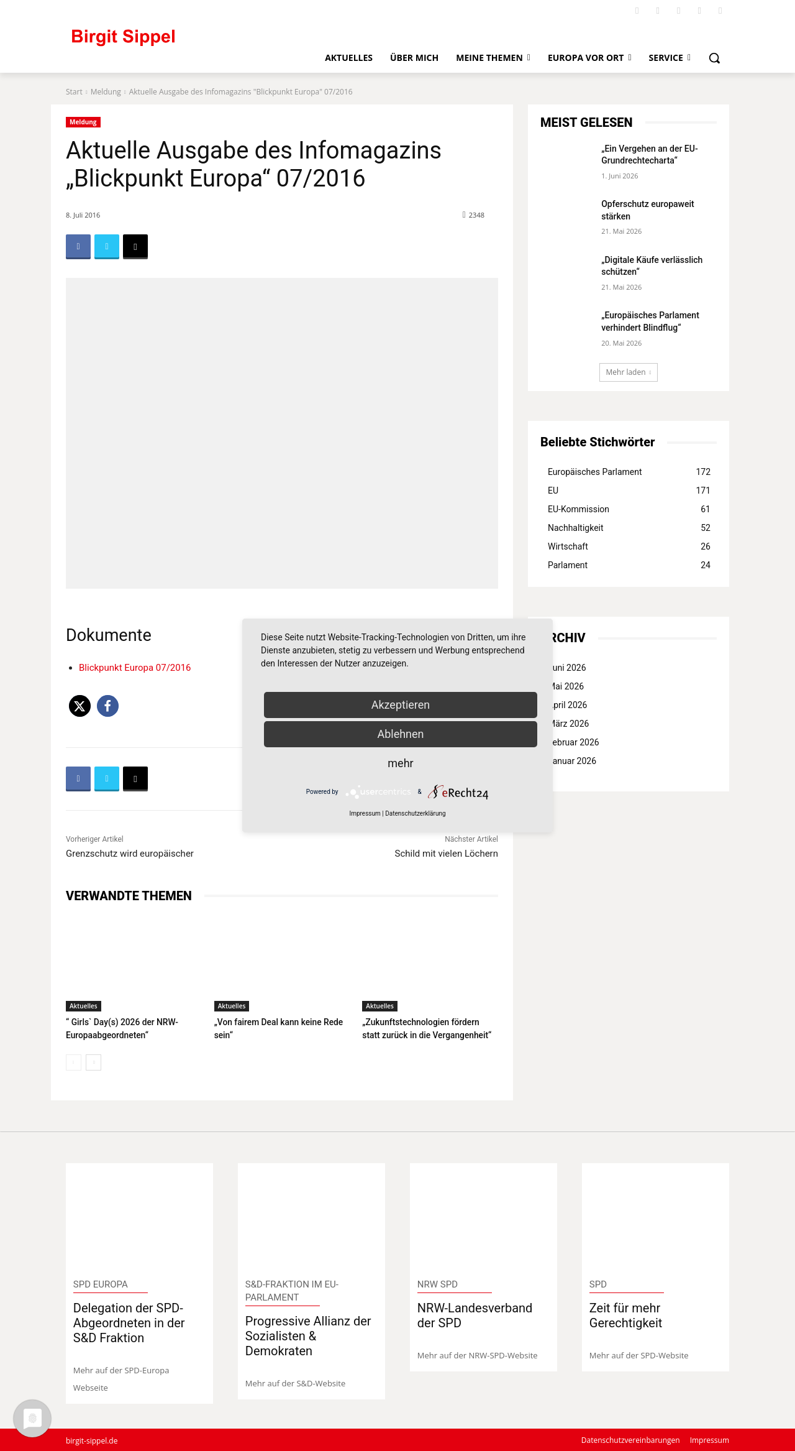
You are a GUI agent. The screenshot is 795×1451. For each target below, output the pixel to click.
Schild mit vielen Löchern (446, 853)
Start (74, 91)
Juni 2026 (567, 668)
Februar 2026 (573, 742)
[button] (714, 58)
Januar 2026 (572, 761)
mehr (400, 763)
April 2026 (568, 705)
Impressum (364, 813)
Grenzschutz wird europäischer (130, 853)
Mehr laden (629, 372)
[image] (139, 1215)
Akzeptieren (400, 704)
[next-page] (93, 1061)
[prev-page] (73, 1061)
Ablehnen (400, 733)
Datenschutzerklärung (415, 813)
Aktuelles (84, 1006)
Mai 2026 (566, 686)
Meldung (106, 91)
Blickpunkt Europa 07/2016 (135, 667)
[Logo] (174, 43)
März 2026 (568, 724)
